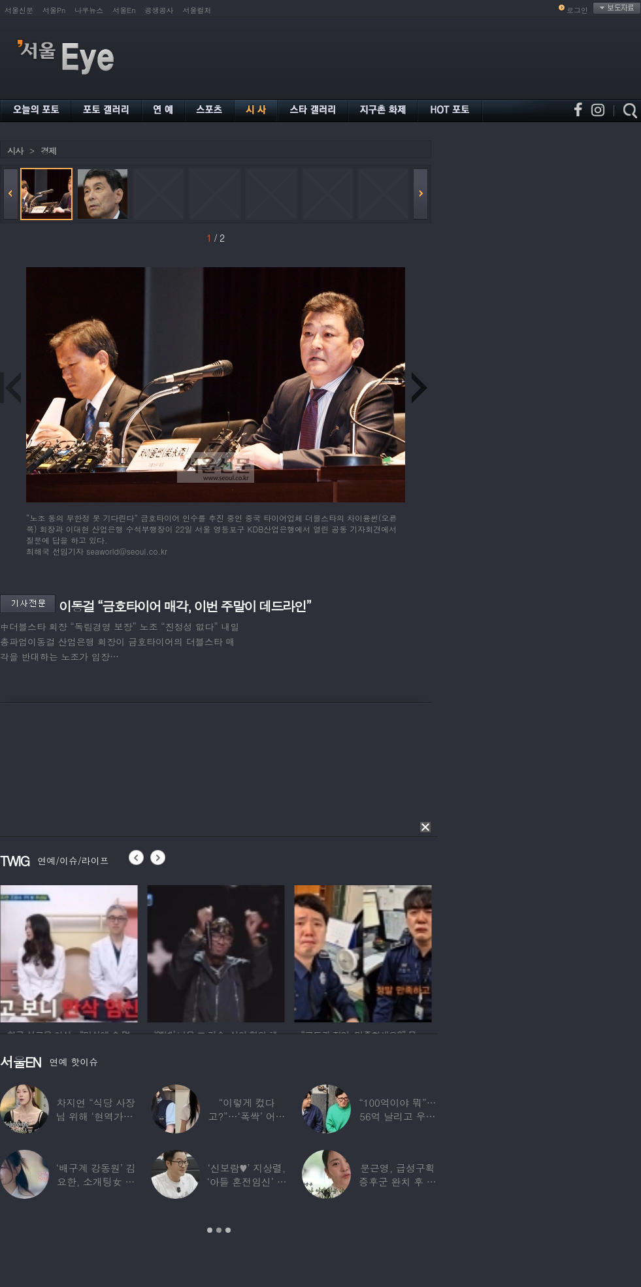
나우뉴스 (88, 10)
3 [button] (228, 1230)
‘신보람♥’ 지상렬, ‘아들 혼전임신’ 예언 (246, 1181)
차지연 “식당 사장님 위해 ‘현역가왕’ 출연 (96, 1116)
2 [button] (219, 1230)
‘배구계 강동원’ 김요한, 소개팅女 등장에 (96, 1181)
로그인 (577, 10)
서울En (123, 10)
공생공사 (159, 10)
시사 (15, 150)
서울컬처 (197, 10)
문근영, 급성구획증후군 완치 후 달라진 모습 (397, 1181)
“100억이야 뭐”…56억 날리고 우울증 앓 (397, 1116)
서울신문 (19, 10)
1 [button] (209, 1230)
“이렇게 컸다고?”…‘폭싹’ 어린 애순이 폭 (247, 1116)
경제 (48, 150)
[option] (122, 952)
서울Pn (53, 10)
